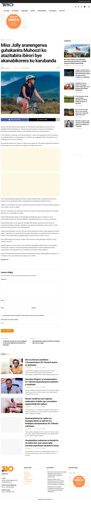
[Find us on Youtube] (84, 7)
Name (3, 300)
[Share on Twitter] (42, 119)
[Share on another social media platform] (58, 119)
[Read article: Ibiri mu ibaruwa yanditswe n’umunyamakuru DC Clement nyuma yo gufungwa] (12, 366)
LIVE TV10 (62, 10)
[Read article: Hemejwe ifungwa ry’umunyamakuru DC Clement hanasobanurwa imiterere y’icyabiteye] (12, 386)
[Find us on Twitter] (78, 7)
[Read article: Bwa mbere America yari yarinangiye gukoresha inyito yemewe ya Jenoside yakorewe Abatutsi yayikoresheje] (77, 50)
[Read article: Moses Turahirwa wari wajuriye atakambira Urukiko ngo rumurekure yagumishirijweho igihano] (12, 405)
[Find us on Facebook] (75, 7)
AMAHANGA (24, 10)
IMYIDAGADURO (42, 10)
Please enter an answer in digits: (9, 319)
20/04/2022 (16, 68)
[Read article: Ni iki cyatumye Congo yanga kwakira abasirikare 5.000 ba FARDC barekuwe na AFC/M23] (69, 99)
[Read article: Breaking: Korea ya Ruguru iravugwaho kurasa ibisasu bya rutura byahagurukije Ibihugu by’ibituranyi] (69, 86)
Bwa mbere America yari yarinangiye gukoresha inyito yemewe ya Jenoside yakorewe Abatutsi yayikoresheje (75, 61)
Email (3, 308)
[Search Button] (89, 7)
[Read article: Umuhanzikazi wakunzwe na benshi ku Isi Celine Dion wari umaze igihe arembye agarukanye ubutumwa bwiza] (12, 447)
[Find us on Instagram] (81, 7)
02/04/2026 (38, 387)
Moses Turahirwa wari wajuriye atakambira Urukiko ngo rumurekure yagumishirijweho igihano (41, 401)
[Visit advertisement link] (13, 21)
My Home (6, 10)
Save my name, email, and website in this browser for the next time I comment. (23, 315)
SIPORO (33, 10)
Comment (4, 279)
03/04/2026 (38, 367)
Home (2, 40)
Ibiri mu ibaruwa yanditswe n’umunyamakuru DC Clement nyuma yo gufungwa (41, 362)
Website (34, 308)
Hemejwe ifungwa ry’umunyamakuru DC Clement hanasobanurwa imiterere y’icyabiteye (41, 382)
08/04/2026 (77, 65)
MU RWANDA (15, 10)
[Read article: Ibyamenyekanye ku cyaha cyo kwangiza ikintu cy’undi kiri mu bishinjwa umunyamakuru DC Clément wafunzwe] (12, 425)
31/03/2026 (38, 448)
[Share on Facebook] (14, 119)
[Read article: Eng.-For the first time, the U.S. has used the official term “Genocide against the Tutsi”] (69, 112)
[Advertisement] (59, 26)
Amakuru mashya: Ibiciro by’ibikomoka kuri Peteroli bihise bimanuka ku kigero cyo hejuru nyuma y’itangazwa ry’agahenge (82, 73)
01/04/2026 (38, 406)
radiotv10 (8, 68)
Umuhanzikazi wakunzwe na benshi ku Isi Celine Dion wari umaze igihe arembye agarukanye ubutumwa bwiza (42, 443)
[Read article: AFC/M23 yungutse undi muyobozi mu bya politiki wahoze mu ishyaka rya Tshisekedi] (69, 123)
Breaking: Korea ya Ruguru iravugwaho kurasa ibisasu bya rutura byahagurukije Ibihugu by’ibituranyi (82, 86)
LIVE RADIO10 (52, 10)
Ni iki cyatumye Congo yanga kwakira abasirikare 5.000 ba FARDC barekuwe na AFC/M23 (81, 100)
